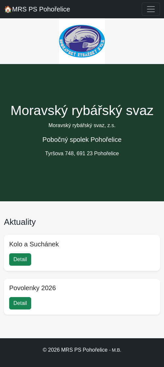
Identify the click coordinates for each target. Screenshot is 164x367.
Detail (20, 259)
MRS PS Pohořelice (37, 9)
